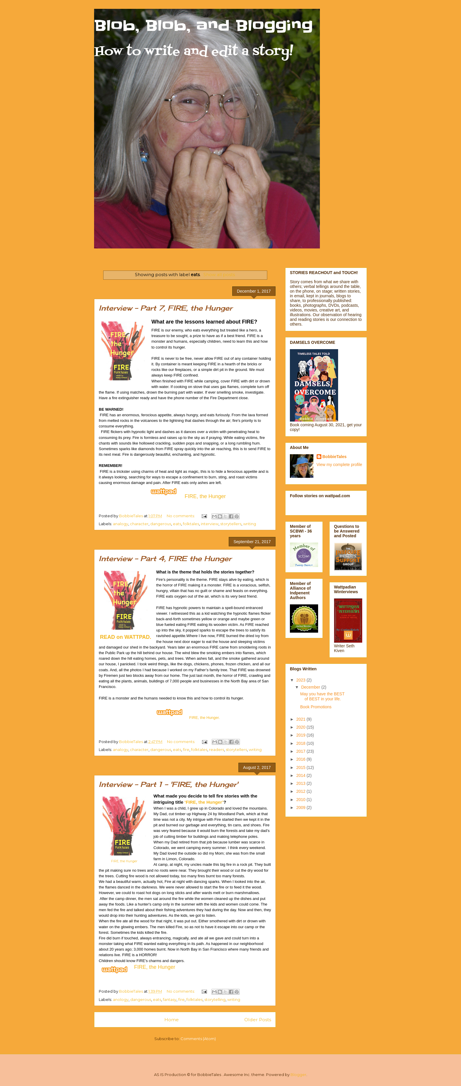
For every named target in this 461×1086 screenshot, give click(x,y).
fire (186, 749)
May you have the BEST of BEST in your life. (322, 696)
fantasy (169, 999)
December (311, 687)
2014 (301, 775)
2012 (301, 791)
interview (209, 523)
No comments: (181, 515)
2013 (301, 783)
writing (249, 523)
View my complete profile (339, 464)
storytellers (230, 523)
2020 (301, 727)
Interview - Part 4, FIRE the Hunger (165, 558)
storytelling (215, 999)
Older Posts (257, 1019)
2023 (301, 680)
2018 (301, 743)
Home (171, 1019)
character (139, 523)
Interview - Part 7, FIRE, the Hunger (165, 308)
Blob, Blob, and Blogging (203, 25)
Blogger (298, 1074)
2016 (301, 759)
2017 (301, 751)
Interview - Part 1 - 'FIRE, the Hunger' (168, 784)
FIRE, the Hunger (124, 861)
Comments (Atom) (198, 1038)
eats (177, 523)
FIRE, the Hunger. (204, 717)
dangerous (160, 523)
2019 (301, 735)
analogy (120, 523)
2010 (301, 799)
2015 (301, 767)
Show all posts (219, 274)
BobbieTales (335, 456)
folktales (191, 523)
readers (216, 749)
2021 (301, 719)
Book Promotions (316, 706)
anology (120, 999)
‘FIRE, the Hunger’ (204, 802)
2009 (301, 807)
